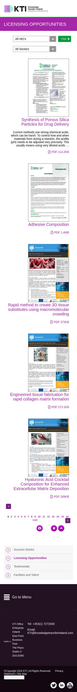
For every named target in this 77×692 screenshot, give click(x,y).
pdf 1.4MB (61, 232)
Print (40, 528)
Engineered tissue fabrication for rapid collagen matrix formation (39, 396)
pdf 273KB (61, 322)
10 (39, 516)
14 (57, 516)
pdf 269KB (61, 496)
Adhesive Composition (48, 224)
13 (53, 516)
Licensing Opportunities (35, 24)
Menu (68, 8)
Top (61, 528)
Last (35, 520)
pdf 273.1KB (60, 407)
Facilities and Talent (26, 574)
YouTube (70, 685)
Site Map (22, 673)
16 (67, 516)
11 (44, 516)
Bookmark (54, 528)
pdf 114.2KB (60, 152)
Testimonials (22, 566)
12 (48, 516)
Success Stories (24, 549)
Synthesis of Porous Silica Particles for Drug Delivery (45, 121)
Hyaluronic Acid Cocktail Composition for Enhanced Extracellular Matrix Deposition (41, 484)
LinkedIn (62, 685)
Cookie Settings (14, 677)
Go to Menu (21, 597)
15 (62, 516)
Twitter (54, 685)
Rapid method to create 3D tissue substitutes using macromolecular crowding (38, 309)
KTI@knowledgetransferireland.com (50, 633)
